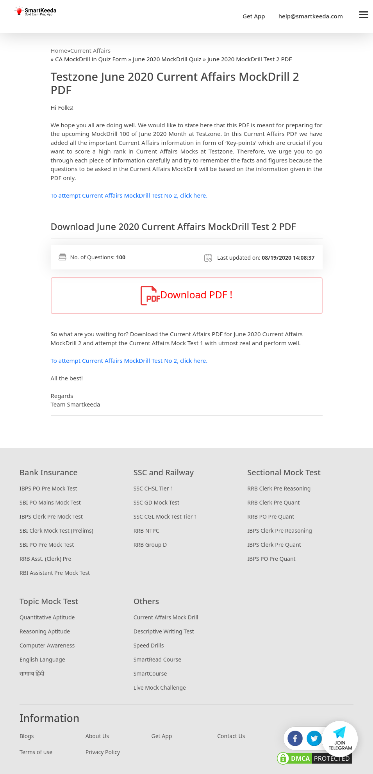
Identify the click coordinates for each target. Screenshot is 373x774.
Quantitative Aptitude (47, 617)
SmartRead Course (158, 659)
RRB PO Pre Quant (270, 516)
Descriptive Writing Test (164, 631)
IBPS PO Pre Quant (271, 558)
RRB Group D (150, 544)
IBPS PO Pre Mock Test (48, 488)
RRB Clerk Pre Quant (273, 502)
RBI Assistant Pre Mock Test (55, 572)
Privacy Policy (103, 752)
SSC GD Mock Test (156, 502)
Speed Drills (149, 645)
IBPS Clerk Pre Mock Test (51, 516)
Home (59, 50)
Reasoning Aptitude (45, 631)
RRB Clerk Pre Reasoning (279, 488)
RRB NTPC (146, 530)
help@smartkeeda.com (309, 16)
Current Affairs (90, 50)
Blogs (27, 736)
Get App (254, 16)
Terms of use (36, 752)
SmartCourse (150, 673)
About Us (97, 736)
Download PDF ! (186, 295)
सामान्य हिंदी (32, 673)
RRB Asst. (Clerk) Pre (45, 558)
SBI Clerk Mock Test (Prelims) (56, 530)
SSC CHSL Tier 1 (153, 488)
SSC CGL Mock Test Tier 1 (165, 516)
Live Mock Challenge (160, 687)
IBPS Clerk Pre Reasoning (279, 530)
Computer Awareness (47, 645)
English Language (42, 659)
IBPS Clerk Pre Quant (274, 544)
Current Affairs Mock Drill (166, 617)
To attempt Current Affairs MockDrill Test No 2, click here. (129, 195)
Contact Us (231, 736)
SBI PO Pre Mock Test (47, 544)
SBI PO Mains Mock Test (50, 502)
